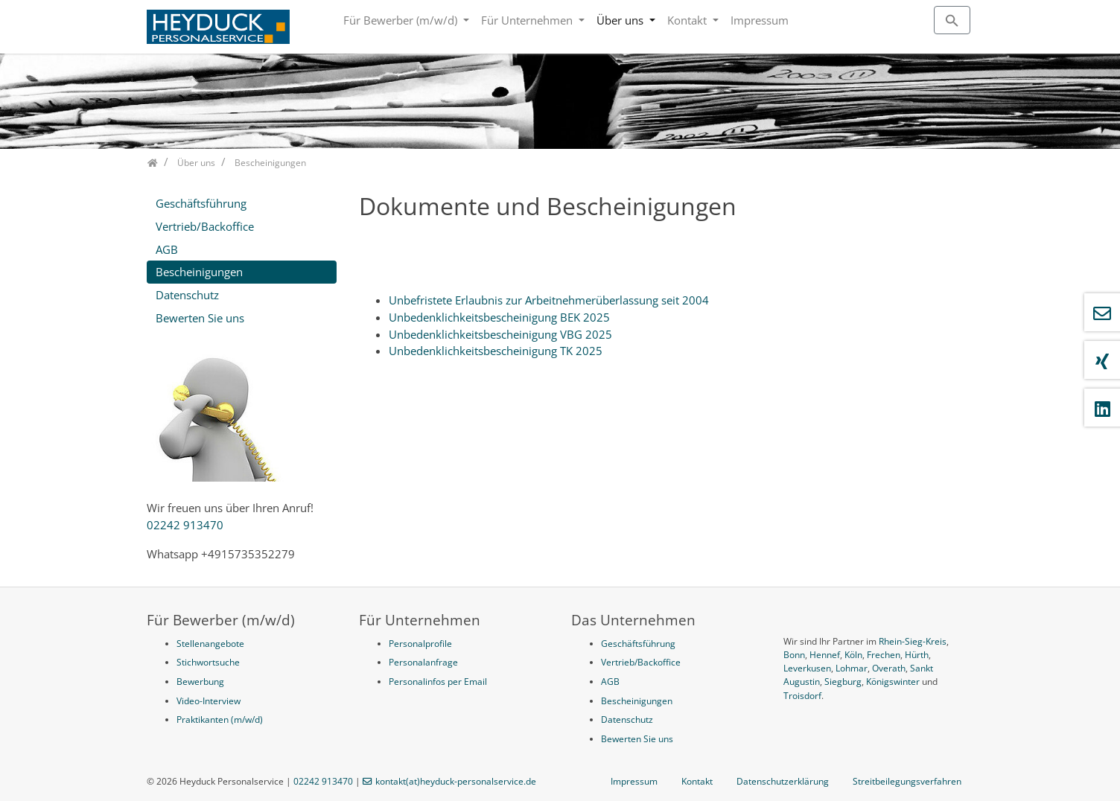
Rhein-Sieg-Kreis (912, 641)
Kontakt (688, 20)
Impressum (760, 20)
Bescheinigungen (199, 271)
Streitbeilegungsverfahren (907, 781)
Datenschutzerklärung (782, 781)
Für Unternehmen (528, 20)
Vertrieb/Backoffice (205, 226)
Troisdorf (802, 695)
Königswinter (893, 681)
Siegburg (843, 681)
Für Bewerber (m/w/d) (401, 20)
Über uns (621, 20)
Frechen (883, 654)
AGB (167, 249)
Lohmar (852, 668)
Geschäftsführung (201, 203)
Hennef (824, 654)
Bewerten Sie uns (200, 317)
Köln (853, 654)
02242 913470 (185, 524)
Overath (889, 668)
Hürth (917, 654)
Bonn (794, 654)
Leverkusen (807, 668)
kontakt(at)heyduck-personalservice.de (455, 781)
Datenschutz (187, 294)
